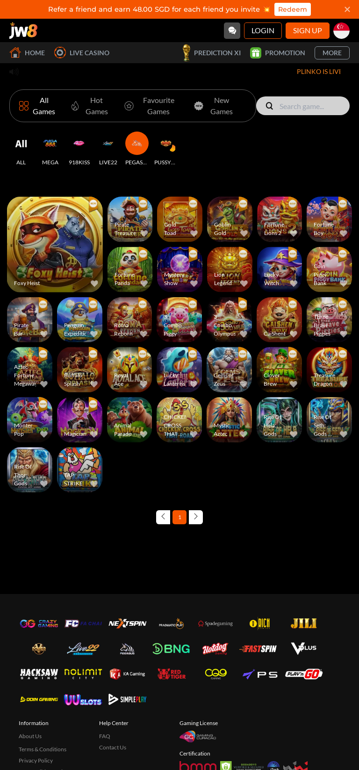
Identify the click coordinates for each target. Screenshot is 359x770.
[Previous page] (163, 517)
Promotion (277, 53)
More (332, 53)
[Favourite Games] (151, 106)
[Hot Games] (89, 106)
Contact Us (112, 747)
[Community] (232, 30)
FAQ (104, 736)
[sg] (341, 30)
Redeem (292, 9)
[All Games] (38, 106)
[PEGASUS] (137, 149)
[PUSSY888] (166, 149)
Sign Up (307, 30)
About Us (30, 736)
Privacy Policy (36, 760)
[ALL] (21, 149)
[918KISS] (79, 149)
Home (27, 53)
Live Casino (81, 53)
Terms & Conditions (42, 749)
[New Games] (213, 106)
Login (262, 30)
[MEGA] (50, 149)
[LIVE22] (108, 149)
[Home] (23, 30)
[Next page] (196, 517)
